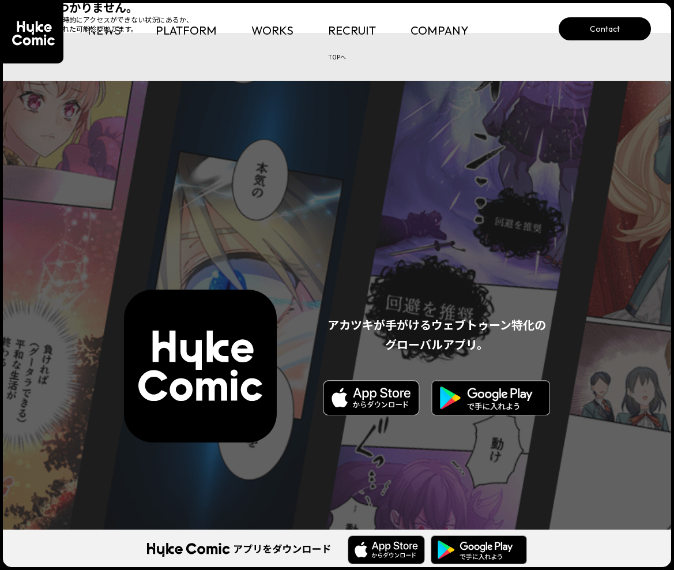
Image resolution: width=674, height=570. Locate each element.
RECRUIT (352, 30)
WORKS (272, 30)
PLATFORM (186, 30)
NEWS (104, 30)
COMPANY (440, 30)
